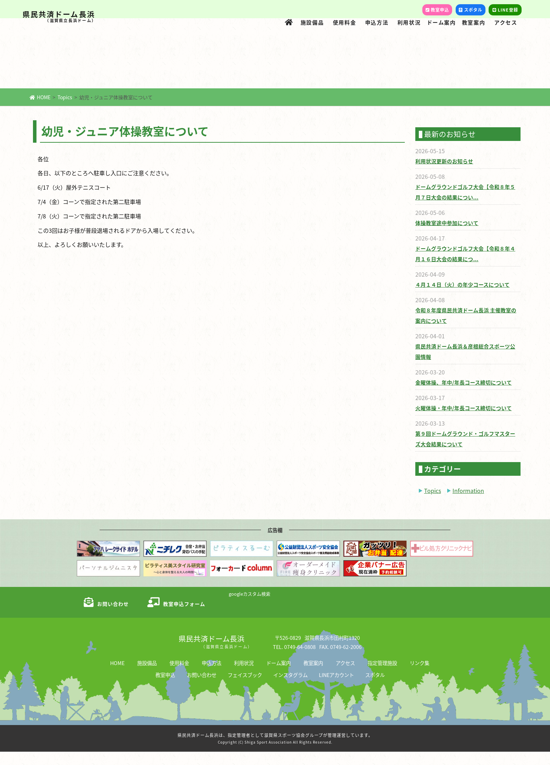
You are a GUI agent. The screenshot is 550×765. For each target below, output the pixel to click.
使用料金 (344, 22)
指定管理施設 (382, 676)
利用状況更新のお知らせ (442, 174)
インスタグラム (290, 688)
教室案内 (473, 22)
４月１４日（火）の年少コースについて (459, 298)
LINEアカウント (336, 688)
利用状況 (409, 22)
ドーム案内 (441, 22)
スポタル (375, 688)
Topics (65, 110)
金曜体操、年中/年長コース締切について (460, 395)
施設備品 (312, 22)
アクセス (505, 22)
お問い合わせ (201, 688)
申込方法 (376, 22)
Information (468, 504)
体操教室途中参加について (444, 236)
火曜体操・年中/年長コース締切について (460, 421)
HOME (40, 110)
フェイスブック (245, 688)
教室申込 (165, 688)
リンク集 (419, 676)
